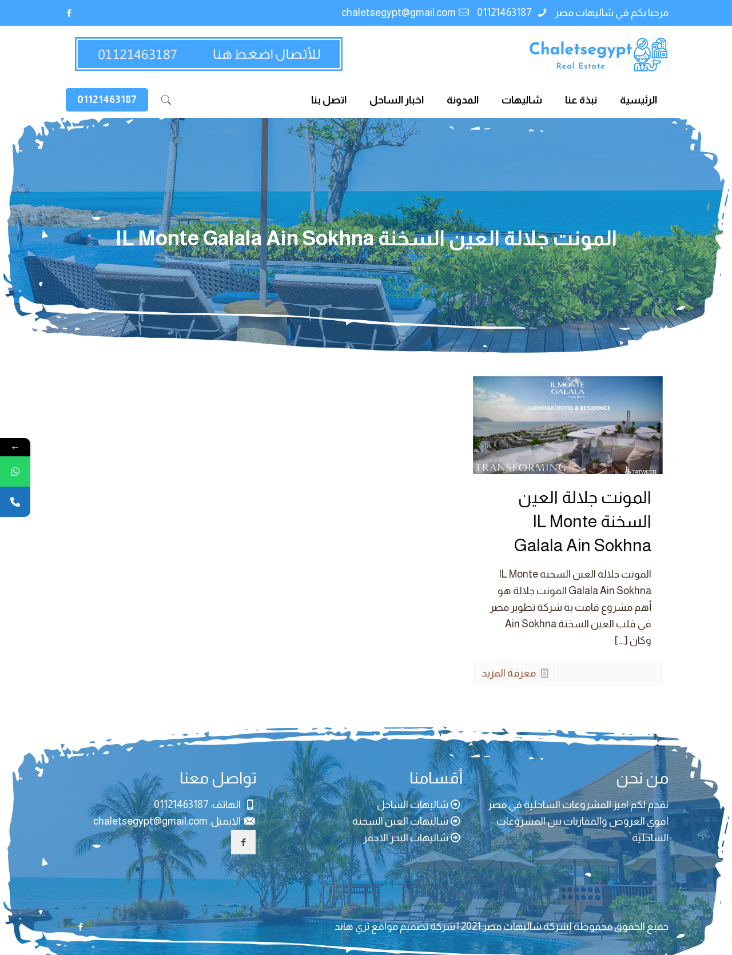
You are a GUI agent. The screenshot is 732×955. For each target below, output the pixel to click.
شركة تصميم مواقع (413, 926)
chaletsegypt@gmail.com (398, 12)
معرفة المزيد (509, 673)
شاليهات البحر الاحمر (405, 837)
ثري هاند (352, 926)
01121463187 (505, 12)
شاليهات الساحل (412, 804)
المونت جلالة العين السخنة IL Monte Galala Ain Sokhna (582, 521)
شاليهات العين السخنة (400, 821)
